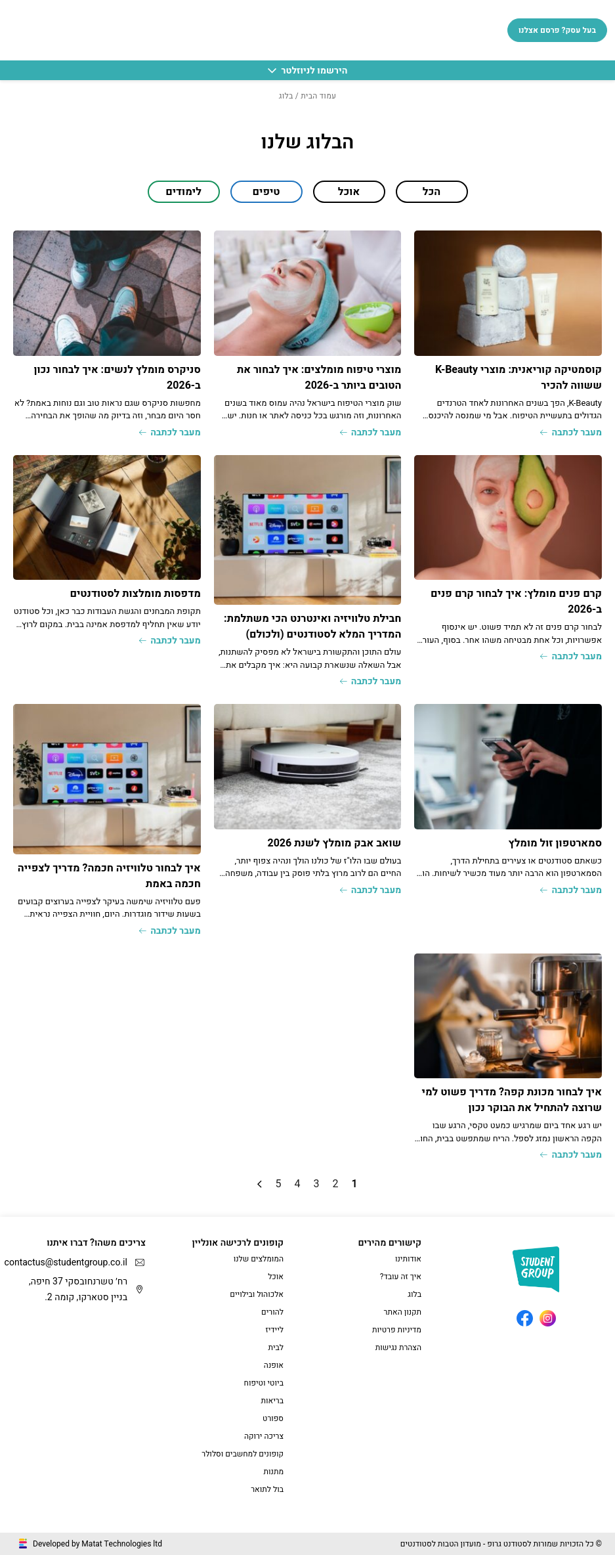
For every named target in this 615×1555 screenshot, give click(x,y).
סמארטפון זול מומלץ (555, 843)
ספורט (273, 1418)
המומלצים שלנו (259, 1259)
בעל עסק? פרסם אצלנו (557, 30)
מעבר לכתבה (571, 432)
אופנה (274, 1365)
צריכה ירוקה (264, 1436)
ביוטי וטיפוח (264, 1383)
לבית (276, 1347)
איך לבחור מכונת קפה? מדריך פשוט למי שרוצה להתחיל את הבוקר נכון (512, 1100)
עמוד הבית (318, 96)
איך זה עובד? (400, 1276)
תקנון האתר (402, 1312)
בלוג (414, 1294)
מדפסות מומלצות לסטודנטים (135, 594)
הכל (431, 192)
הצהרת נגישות (398, 1347)
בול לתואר (267, 1489)
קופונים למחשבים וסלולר (242, 1454)
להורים (272, 1312)
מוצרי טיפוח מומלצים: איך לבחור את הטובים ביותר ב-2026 (319, 377)
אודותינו (408, 1259)
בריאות (272, 1401)
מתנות (274, 1472)
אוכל (276, 1276)
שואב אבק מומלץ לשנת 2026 (334, 843)
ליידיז (274, 1330)
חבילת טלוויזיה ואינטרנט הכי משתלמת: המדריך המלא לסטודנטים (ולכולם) (312, 626)
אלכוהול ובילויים (257, 1294)
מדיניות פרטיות (396, 1330)
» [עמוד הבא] (259, 1184)
